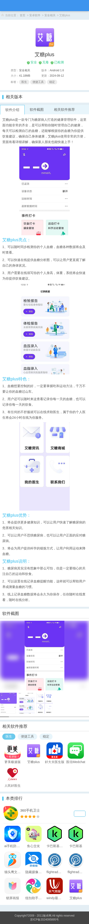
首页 (22, 15)
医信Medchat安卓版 (75, 761)
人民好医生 (12, 785)
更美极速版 (12, 761)
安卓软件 (34, 15)
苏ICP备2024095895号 (44, 919)
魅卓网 (47, 915)
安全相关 (50, 15)
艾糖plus (33, 761)
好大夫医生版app (54, 761)
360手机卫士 (30, 810)
